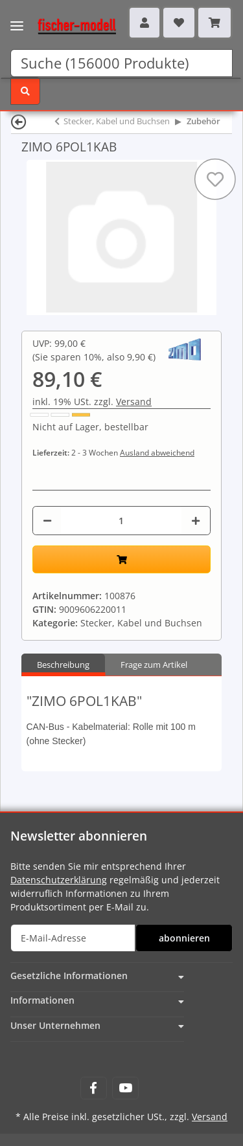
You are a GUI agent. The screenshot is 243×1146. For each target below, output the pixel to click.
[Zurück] (19, 121)
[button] (144, 22)
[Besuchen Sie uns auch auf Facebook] (93, 1088)
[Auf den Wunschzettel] (215, 179)
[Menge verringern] (47, 520)
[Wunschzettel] (178, 22)
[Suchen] (121, 63)
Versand (134, 401)
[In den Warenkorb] (121, 559)
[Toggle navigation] (16, 18)
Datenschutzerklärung (58, 880)
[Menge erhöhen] (195, 520)
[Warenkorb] (214, 22)
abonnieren (184, 938)
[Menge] (121, 520)
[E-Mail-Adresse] (72, 938)
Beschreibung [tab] (63, 664)
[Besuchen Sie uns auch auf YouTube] (125, 1088)
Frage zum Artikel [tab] (154, 664)
